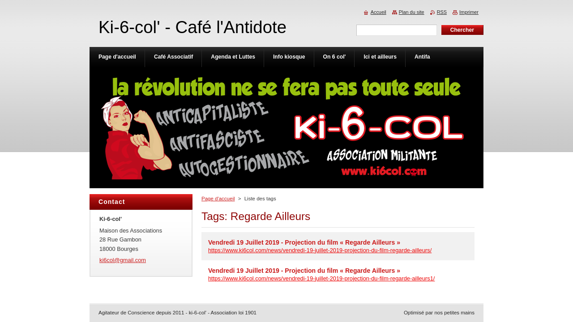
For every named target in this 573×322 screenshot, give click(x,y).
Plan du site (411, 12)
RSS (442, 12)
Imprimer (469, 12)
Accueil (378, 12)
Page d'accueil (218, 198)
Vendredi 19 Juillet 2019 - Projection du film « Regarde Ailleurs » (304, 242)
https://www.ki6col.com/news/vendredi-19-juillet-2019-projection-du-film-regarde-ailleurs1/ (321, 278)
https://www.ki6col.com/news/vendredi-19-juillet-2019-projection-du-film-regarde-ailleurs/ (320, 250)
